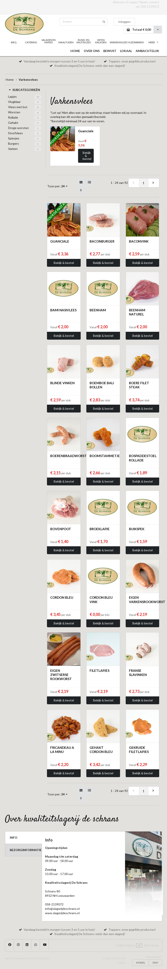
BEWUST (109, 51)
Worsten (14, 112)
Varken (13, 149)
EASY (155, 962)
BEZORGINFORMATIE (26, 850)
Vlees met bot (17, 107)
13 (38, 97)
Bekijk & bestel (87, 156)
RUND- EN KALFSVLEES (84, 41)
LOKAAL (126, 51)
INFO (13, 837)
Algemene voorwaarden (17, 958)
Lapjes (12, 96)
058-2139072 (150, 6)
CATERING (31, 42)
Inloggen (124, 21)
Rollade (13, 117)
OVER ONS (92, 51)
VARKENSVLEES (118, 42)
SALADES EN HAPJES (49, 41)
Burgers (13, 143)
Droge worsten (18, 128)
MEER (153, 42)
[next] (153, 183)
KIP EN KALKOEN (101, 41)
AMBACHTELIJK (147, 51)
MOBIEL (140, 962)
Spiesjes (13, 138)
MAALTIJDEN (65, 42)
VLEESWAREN (136, 42)
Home (10, 79)
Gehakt (13, 122)
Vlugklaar (14, 102)
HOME (75, 51)
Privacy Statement (39, 958)
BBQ (13, 42)
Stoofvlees (15, 133)
